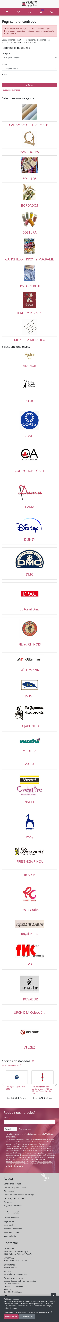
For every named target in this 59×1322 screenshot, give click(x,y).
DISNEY (29, 539)
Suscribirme (10, 1129)
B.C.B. (29, 401)
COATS (29, 436)
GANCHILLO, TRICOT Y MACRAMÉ (29, 259)
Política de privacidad (44, 1162)
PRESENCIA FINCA (29, 861)
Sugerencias (9, 1221)
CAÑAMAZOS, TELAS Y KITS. (29, 125)
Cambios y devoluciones (14, 1198)
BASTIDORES (29, 152)
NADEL (29, 802)
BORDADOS (29, 205)
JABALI (29, 696)
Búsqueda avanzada (11, 90)
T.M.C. (29, 964)
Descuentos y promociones (15, 1187)
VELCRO (29, 1047)
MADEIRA (29, 751)
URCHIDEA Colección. (29, 1012)
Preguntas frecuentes (13, 1205)
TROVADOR (29, 999)
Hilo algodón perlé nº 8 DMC (15, 1088)
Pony (29, 837)
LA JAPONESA (29, 726)
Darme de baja (25, 1129)
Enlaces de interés (11, 1217)
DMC (29, 574)
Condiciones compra (12, 1184)
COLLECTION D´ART (29, 471)
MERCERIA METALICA (29, 340)
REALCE (29, 875)
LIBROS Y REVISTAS (29, 313)
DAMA (29, 507)
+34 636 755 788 (10, 1267)
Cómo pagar (9, 1191)
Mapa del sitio (10, 1236)
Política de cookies (11, 1232)
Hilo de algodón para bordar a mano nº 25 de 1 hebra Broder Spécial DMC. (42, 1090)
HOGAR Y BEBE (30, 286)
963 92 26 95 (9, 1261)
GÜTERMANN (29, 670)
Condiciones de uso (32, 1134)
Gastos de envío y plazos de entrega (19, 1194)
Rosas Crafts (29, 910)
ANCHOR (29, 366)
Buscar (29, 85)
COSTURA (29, 232)
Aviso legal (8, 1225)
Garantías (8, 1202)
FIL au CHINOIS (29, 644)
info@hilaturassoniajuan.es (15, 1162)
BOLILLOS (29, 179)
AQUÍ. (50, 1312)
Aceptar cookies (11, 1316)
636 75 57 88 (21, 1261)
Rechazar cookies (26, 1316)
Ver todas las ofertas (12, 1065)
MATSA (29, 764)
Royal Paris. (29, 934)
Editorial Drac (29, 609)
